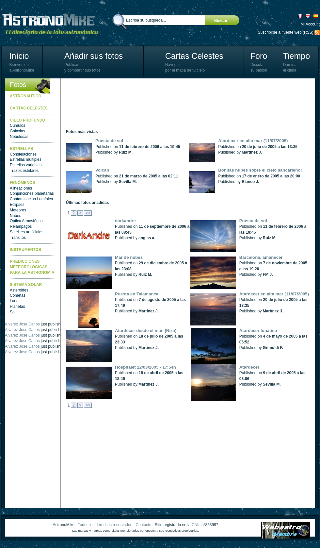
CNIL (196, 525)
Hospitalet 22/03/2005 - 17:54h (145, 367)
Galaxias (17, 131)
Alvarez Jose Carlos (22, 324)
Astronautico (25, 96)
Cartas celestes (29, 108)
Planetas (17, 306)
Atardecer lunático (258, 330)
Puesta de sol (109, 140)
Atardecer (249, 367)
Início (19, 55)
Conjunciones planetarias (32, 193)
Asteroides (19, 290)
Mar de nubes (129, 257)
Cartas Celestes (194, 55)
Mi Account (310, 24)
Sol (12, 312)
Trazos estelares (24, 170)
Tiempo (296, 55)
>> (88, 213)
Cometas (17, 295)
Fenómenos (22, 182)
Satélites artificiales (26, 232)
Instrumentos (25, 249)
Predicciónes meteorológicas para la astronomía (32, 267)
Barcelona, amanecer (261, 257)
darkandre (125, 220)
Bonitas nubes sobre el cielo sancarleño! (260, 170)
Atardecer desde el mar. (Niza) (145, 330)
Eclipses (17, 204)
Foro (258, 55)
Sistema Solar (26, 284)
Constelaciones (23, 154)
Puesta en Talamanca (136, 293)
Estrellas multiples (25, 159)
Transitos (18, 237)
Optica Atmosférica (26, 221)
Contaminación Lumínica (31, 199)
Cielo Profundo (27, 120)
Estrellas (21, 148)
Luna (14, 301)
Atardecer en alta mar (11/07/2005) (253, 140)
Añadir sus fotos (93, 55)
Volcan (102, 170)
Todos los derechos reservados (105, 525)
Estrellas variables (25, 165)
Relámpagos (21, 226)
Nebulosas (19, 136)
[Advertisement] (94, 103)
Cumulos (17, 125)
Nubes (15, 215)
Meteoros (18, 210)
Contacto (143, 525)
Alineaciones (21, 188)
